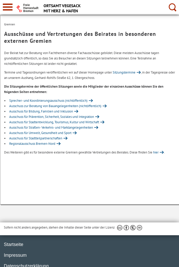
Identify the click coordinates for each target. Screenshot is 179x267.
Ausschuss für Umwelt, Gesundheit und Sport (40, 133)
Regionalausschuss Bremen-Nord (32, 143)
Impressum (15, 255)
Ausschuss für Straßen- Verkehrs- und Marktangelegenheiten (51, 127)
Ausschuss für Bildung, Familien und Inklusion (41, 111)
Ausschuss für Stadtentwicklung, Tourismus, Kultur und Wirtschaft (54, 122)
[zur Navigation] (7, 7)
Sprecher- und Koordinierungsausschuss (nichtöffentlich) (48, 100)
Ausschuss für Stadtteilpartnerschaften (35, 138)
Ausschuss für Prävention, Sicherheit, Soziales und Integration (51, 117)
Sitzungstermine (124, 72)
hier (156, 152)
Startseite (13, 244)
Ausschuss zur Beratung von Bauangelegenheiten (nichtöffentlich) (55, 106)
